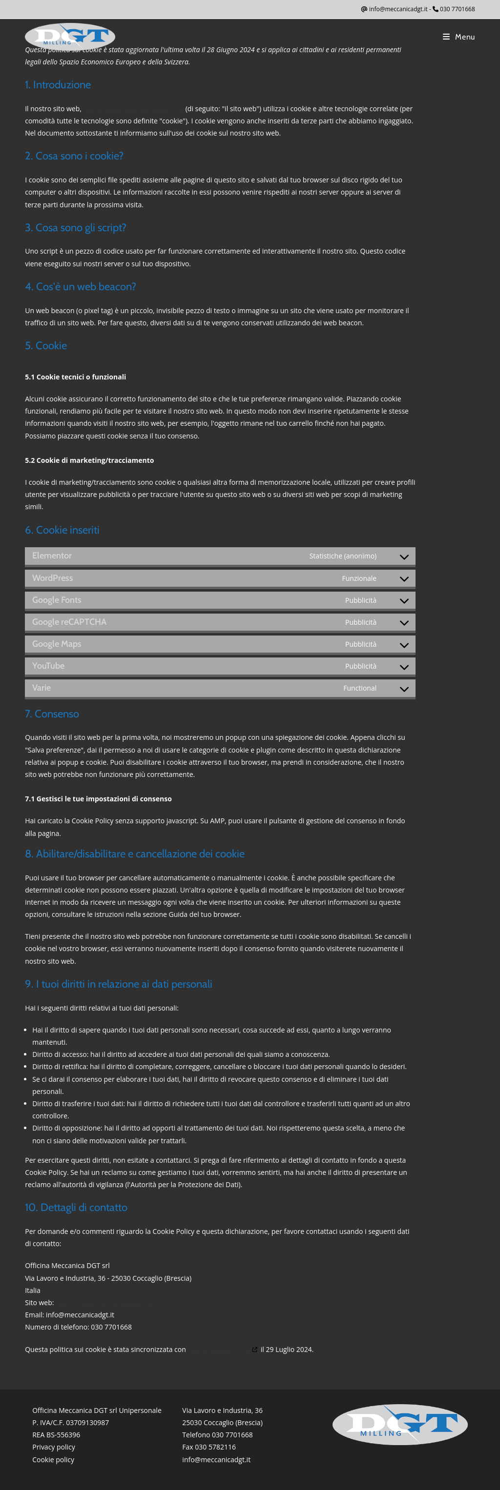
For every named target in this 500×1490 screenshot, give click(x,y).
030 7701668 (457, 9)
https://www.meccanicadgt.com (133, 108)
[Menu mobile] (459, 36)
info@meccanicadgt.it (398, 9)
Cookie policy (53, 1459)
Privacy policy (53, 1446)
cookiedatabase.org (219, 1349)
